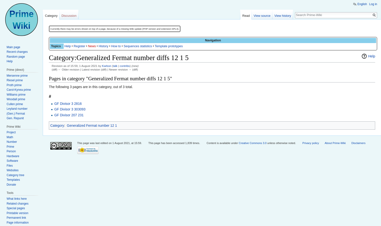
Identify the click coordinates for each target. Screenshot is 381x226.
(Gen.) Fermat (16, 113)
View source (262, 16)
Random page (16, 56)
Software (12, 161)
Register (79, 46)
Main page (13, 47)
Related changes (17, 203)
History (103, 46)
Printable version (17, 213)
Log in (373, 4)
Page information (18, 222)
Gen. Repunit (15, 118)
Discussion (69, 16)
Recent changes (17, 52)
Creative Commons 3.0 (253, 143)
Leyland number (17, 108)
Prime (10, 146)
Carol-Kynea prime (19, 89)
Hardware (13, 156)
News (92, 46)
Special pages (16, 208)
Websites (12, 170)
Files (10, 165)
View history (282, 16)
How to (116, 46)
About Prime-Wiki (335, 143)
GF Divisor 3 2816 (68, 104)
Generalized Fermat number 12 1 (92, 125)
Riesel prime (15, 80)
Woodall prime (16, 99)
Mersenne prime (17, 75)
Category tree (15, 175)
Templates (13, 179)
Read (246, 16)
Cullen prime (15, 104)
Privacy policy (311, 143)
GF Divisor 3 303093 (69, 109)
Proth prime (14, 85)
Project (11, 132)
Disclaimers (358, 143)
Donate (11, 184)
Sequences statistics (138, 46)
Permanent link (16, 217)
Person (11, 151)
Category (57, 125)
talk (115, 65)
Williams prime (16, 94)
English (362, 4)
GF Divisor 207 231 (69, 115)
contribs (125, 65)
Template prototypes (169, 46)
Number (12, 142)
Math (10, 137)
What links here (17, 198)
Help (67, 46)
